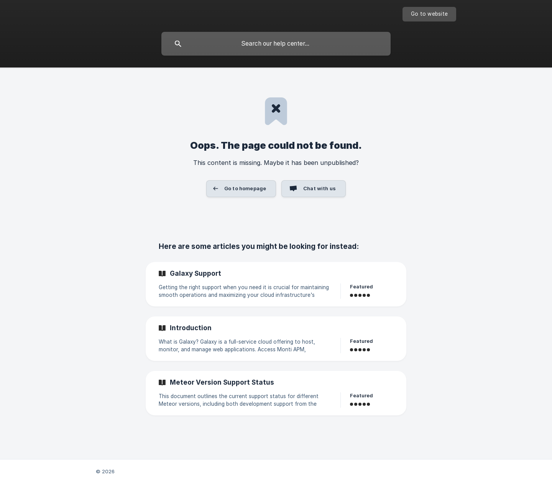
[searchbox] (276, 44)
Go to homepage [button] (245, 188)
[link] (276, 284)
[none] (429, 14)
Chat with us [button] (319, 188)
